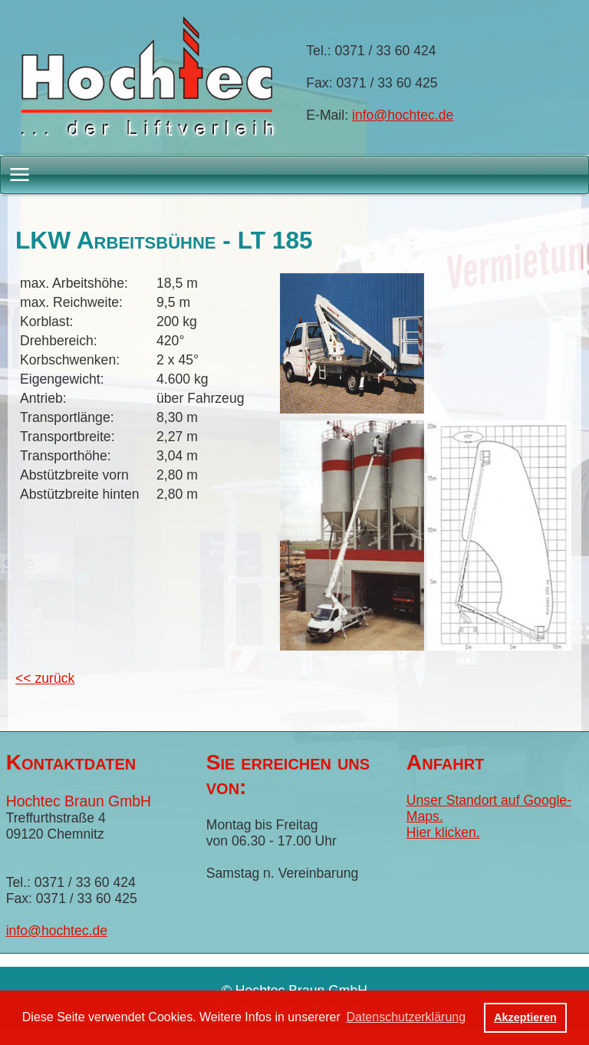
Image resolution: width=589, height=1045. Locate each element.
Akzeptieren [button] (525, 1017)
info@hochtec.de (402, 115)
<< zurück (44, 678)
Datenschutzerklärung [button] (406, 1017)
